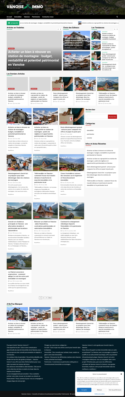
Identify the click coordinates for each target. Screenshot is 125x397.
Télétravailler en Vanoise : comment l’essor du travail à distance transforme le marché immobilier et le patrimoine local (108, 97)
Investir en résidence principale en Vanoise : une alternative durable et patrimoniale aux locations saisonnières (18, 226)
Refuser (99, 390)
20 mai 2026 (17, 68)
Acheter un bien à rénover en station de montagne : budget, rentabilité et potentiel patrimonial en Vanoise (49, 23)
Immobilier (18, 17)
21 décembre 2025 (45, 230)
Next (50, 298)
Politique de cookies (100, 393)
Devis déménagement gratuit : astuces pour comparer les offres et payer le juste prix (71, 129)
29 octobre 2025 (18, 281)
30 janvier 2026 (70, 182)
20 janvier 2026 (17, 233)
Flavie (10, 68)
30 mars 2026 (85, 101)
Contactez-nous (48, 17)
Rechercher (90, 109)
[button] (121, 374)
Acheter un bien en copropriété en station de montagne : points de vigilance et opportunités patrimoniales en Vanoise (76, 61)
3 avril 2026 (62, 101)
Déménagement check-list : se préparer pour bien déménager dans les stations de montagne (109, 68)
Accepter (84, 390)
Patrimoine (36, 17)
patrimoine (68, 53)
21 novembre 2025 (71, 230)
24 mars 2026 (108, 103)
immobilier (11, 48)
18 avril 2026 (74, 68)
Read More (11, 150)
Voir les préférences (115, 390)
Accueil (9, 17)
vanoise (101, 88)
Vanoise (27, 17)
